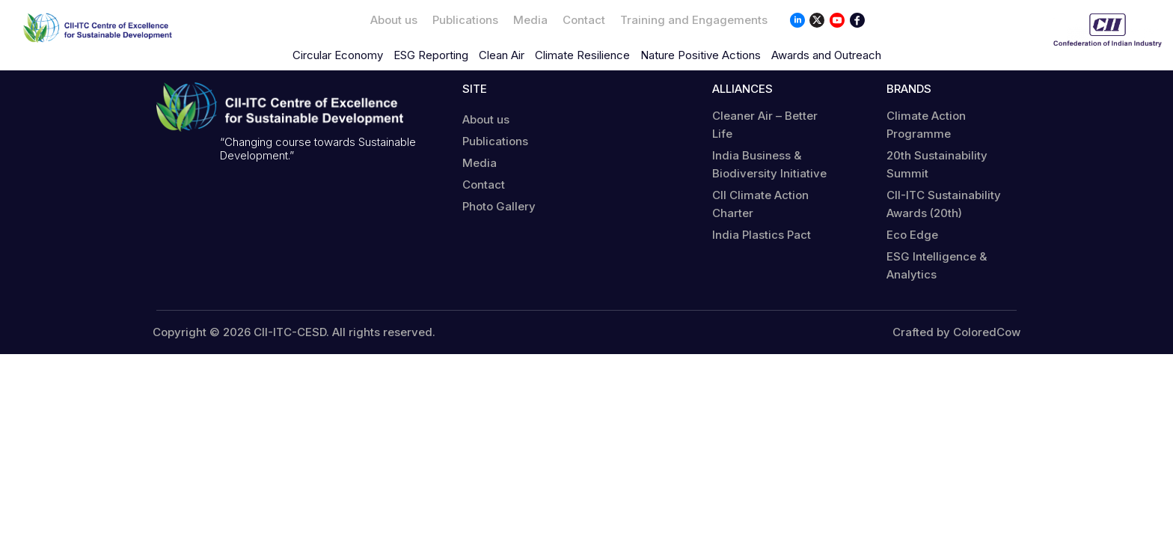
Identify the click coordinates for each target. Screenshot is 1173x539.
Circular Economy (338, 55)
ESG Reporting (430, 55)
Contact (584, 20)
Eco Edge (912, 235)
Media (530, 20)
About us (393, 20)
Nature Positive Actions (700, 55)
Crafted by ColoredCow (956, 332)
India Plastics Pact (761, 235)
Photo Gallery (499, 206)
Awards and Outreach (826, 55)
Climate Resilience (582, 55)
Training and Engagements (694, 20)
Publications (465, 20)
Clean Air (501, 55)
